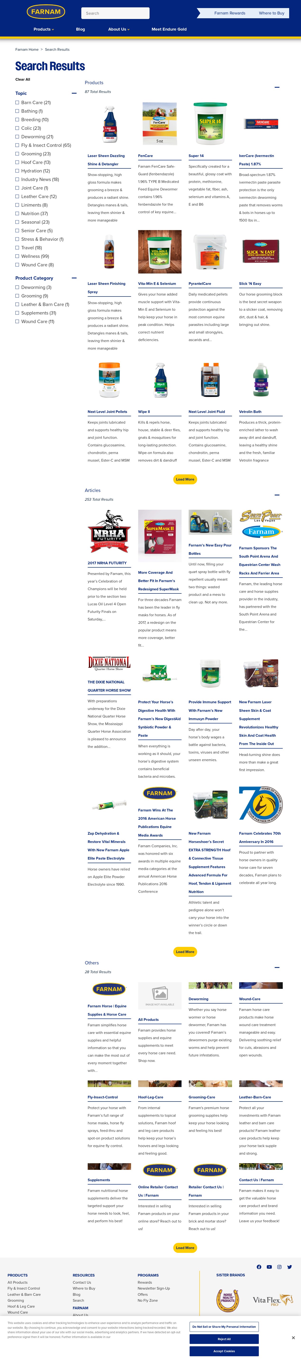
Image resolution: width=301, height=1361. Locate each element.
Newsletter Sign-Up (154, 1288)
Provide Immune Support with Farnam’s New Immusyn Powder (210, 710)
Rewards (145, 1282)
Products (42, 29)
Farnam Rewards (229, 13)
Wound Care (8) (37, 264)
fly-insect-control (103, 1097)
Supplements (99, 1180)
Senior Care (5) (37, 230)
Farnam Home (27, 49)
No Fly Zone (148, 1300)
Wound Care (18, 1312)
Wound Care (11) (37, 321)
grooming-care (202, 1097)
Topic (21, 93)
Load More (185, 479)
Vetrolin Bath (250, 411)
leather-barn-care (255, 1097)
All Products (148, 1019)
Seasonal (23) (35, 222)
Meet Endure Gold (169, 29)
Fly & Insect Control (24, 1288)
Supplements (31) (38, 313)
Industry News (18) (40, 179)
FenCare (145, 155)
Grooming (16, 1300)
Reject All (224, 1339)
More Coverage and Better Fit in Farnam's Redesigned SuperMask (158, 581)
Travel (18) (31, 247)
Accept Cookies (224, 1351)
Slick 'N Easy (250, 283)
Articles (185, 495)
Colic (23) (31, 128)
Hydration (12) (35, 170)
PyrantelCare (200, 283)
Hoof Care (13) (35, 162)
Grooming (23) (36, 153)
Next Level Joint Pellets (107, 411)
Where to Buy (271, 13)
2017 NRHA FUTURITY (107, 563)
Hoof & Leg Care (21, 1306)
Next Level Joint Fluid (207, 411)
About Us (117, 29)
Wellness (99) (35, 256)
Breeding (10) (35, 119)
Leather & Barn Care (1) (45, 304)
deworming (198, 999)
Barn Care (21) (36, 102)
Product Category (34, 278)
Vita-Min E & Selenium (157, 283)
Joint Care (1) (34, 188)
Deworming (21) (37, 136)
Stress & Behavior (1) (42, 239)
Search (78, 1300)
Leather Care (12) (39, 196)
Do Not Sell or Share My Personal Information (224, 1326)
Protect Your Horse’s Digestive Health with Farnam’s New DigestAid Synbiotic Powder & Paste (159, 718)
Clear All (22, 79)
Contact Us (82, 1282)
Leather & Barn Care (24, 1294)
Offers (143, 1294)
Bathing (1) (32, 111)
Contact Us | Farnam (256, 1180)
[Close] (293, 1338)
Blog (80, 29)
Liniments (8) (34, 205)
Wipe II (144, 411)
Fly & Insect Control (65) (46, 145)
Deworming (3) (36, 287)
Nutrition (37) (34, 213)
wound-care (249, 999)
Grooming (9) (34, 295)
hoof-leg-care (150, 1097)
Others (185, 967)
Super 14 (196, 155)
